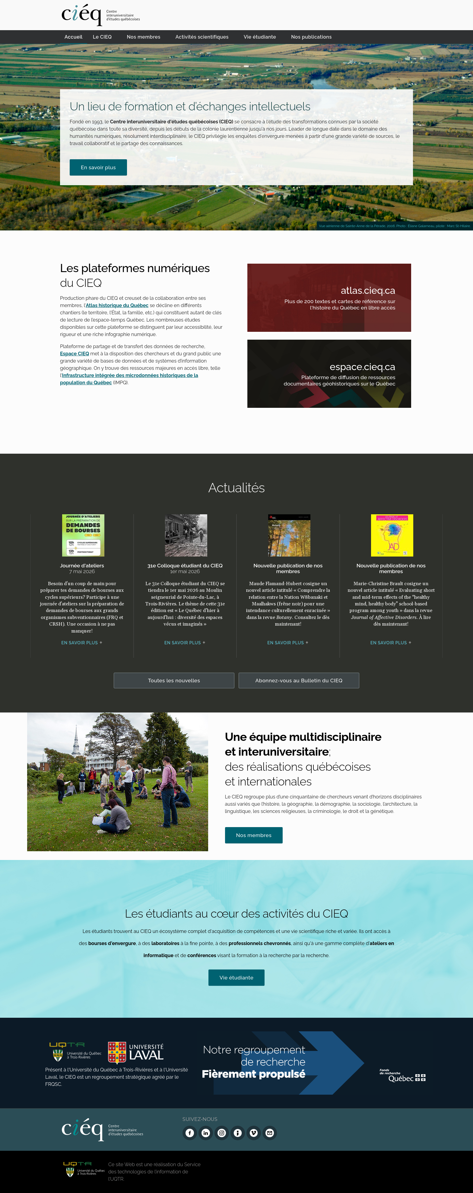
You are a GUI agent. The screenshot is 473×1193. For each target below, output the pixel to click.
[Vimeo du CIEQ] (253, 1133)
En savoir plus (98, 167)
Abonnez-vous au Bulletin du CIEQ (299, 680)
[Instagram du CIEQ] (221, 1133)
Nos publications (311, 37)
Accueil (74, 37)
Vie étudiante (260, 37)
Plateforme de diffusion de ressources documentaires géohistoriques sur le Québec (337, 381)
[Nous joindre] (269, 1133)
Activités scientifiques (202, 37)
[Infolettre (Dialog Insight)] (237, 1133)
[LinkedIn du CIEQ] (205, 1133)
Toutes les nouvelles (174, 680)
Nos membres (143, 37)
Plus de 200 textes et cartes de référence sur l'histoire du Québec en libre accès (337, 305)
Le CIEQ (102, 37)
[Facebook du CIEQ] (190, 1133)
